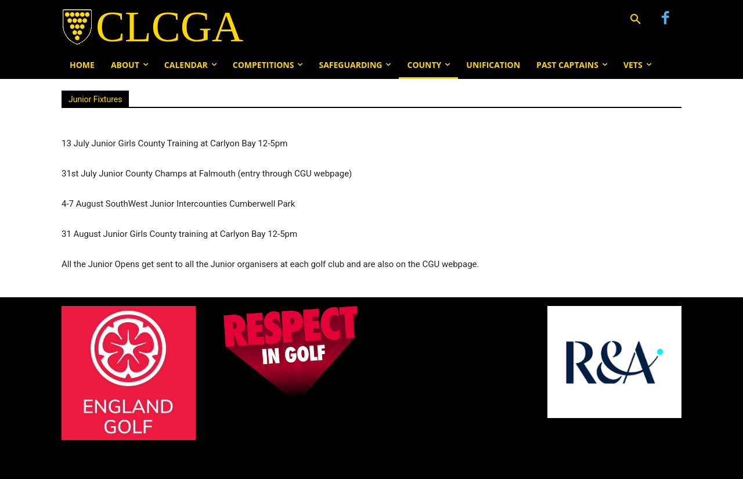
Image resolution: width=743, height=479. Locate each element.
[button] (636, 20)
